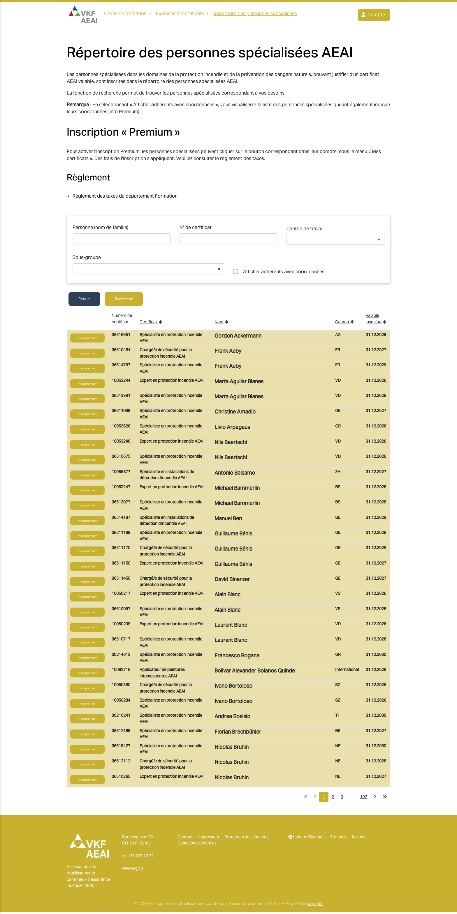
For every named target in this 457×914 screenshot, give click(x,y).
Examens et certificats (180, 15)
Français (338, 839)
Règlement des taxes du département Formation (125, 198)
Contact (185, 839)
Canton (344, 324)
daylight (315, 905)
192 (363, 799)
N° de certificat (196, 230)
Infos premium (87, 340)
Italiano (358, 839)
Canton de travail (305, 231)
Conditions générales (197, 845)
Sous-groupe (87, 260)
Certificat (151, 324)
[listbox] (335, 244)
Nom (221, 324)
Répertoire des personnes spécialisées (257, 14)
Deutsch (317, 839)
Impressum (208, 839)
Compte (373, 16)
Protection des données (246, 839)
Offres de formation (125, 15)
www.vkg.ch (132, 870)
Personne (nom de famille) (100, 230)
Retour (84, 301)
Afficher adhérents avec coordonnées (283, 274)
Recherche (124, 301)
